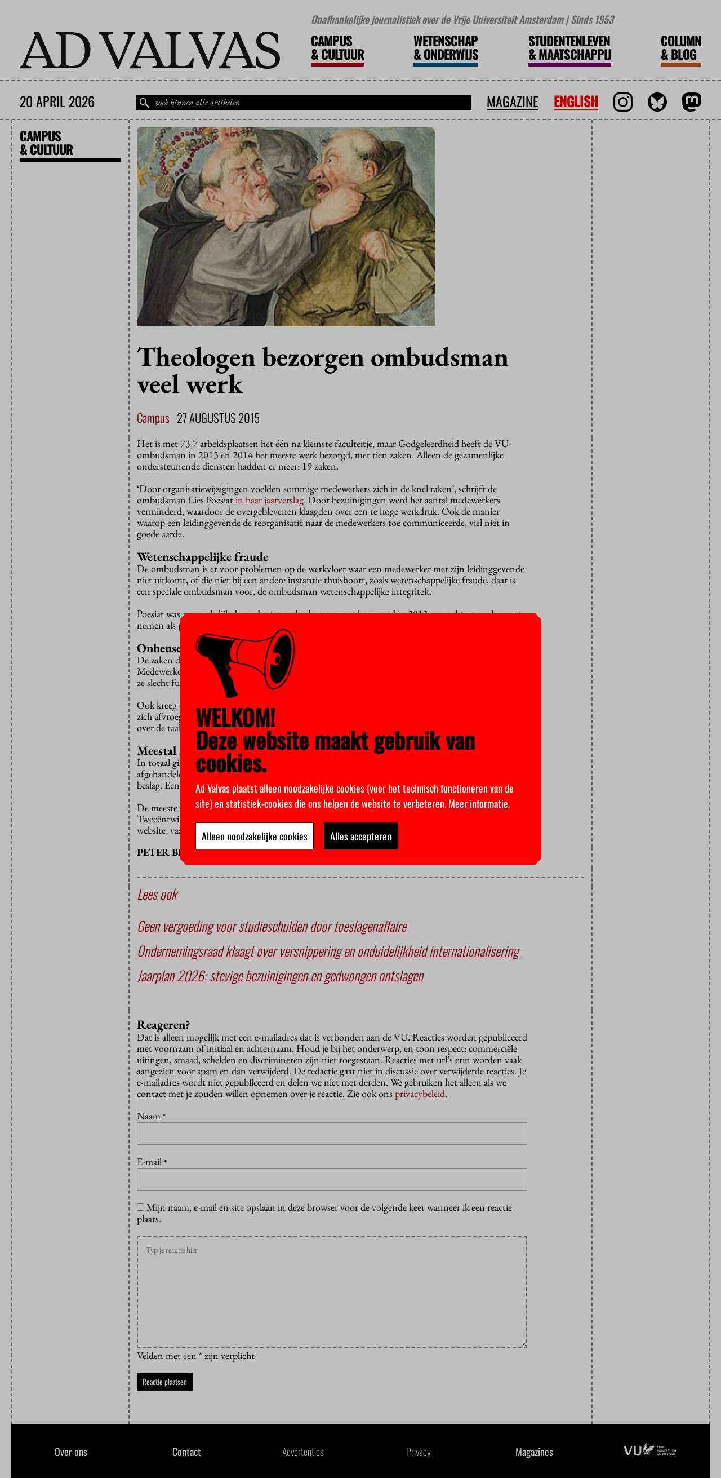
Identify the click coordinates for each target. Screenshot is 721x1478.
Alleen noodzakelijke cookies (255, 836)
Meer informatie (478, 803)
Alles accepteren (360, 836)
